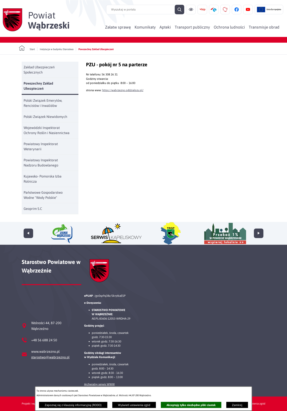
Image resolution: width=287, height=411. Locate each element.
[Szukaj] (179, 9)
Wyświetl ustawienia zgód (134, 405)
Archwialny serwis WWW (99, 384)
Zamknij (237, 405)
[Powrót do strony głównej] (27, 48)
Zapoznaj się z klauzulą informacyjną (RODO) (73, 405)
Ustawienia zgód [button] (255, 403)
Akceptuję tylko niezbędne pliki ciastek (191, 405)
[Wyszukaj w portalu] (145, 9)
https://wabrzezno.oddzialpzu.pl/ (123, 90)
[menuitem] (118, 27)
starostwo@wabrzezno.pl (50, 357)
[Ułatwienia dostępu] (191, 9)
